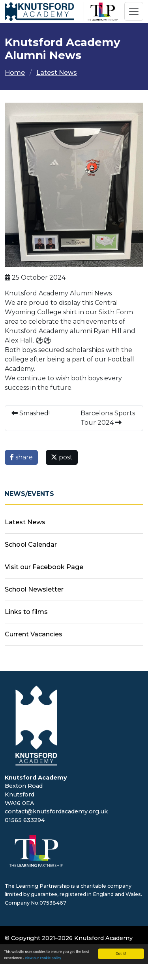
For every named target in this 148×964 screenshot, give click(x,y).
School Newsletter (34, 589)
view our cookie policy (43, 959)
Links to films (26, 612)
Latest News (56, 72)
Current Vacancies (33, 634)
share (21, 457)
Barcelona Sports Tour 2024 (108, 417)
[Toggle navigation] (133, 11)
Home (15, 72)
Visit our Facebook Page (44, 567)
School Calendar (31, 544)
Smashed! (30, 413)
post (62, 457)
